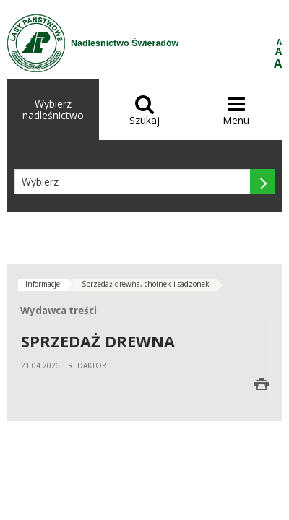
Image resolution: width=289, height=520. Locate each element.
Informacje (42, 284)
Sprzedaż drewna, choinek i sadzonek (146, 284)
